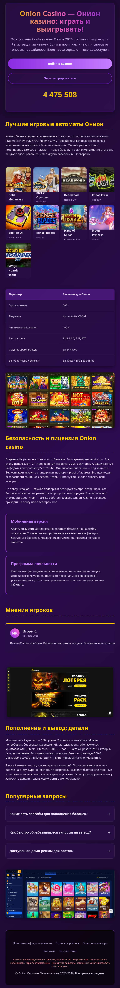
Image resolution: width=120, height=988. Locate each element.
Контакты (49, 951)
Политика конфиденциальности (32, 943)
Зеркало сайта (67, 951)
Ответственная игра (95, 943)
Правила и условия (67, 943)
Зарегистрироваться (60, 78)
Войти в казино (60, 63)
